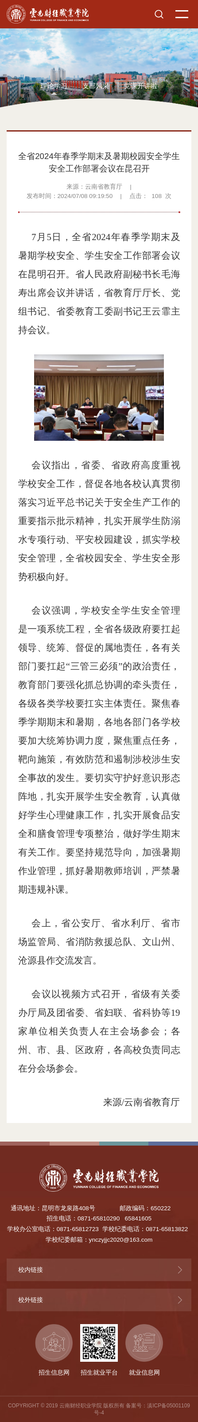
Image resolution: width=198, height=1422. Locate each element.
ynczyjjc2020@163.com (121, 1239)
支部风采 (95, 85)
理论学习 (54, 85)
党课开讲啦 (140, 85)
